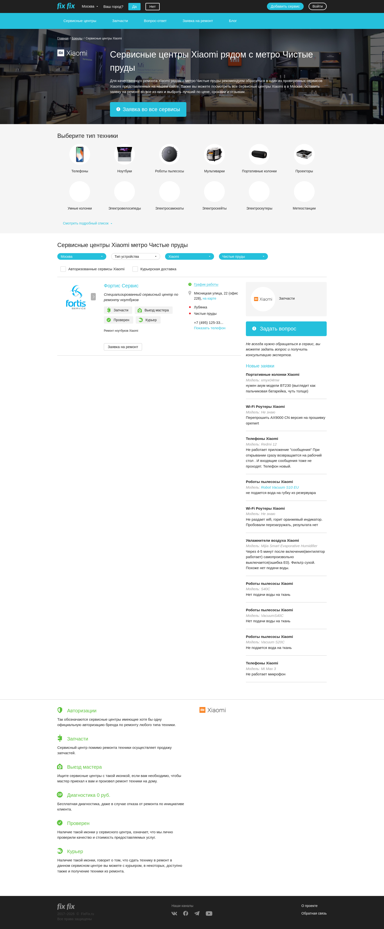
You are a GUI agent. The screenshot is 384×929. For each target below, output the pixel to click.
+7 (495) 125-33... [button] (208, 322)
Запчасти (120, 21)
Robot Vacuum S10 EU (280, 487)
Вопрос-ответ (155, 21)
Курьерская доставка (158, 269)
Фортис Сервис (121, 285)
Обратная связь (314, 913)
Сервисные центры (79, 21)
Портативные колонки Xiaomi (273, 374)
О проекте (309, 906)
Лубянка (200, 307)
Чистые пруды (205, 314)
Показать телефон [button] (210, 328)
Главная (63, 38)
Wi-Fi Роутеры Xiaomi (265, 406)
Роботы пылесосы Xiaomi (269, 482)
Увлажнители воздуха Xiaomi (272, 540)
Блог (233, 21)
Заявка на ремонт (197, 21)
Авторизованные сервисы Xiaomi (96, 269)
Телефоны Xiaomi (262, 438)
